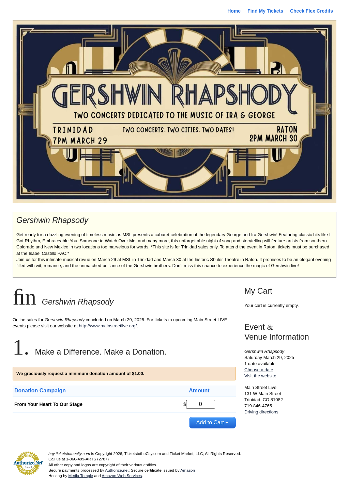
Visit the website (260, 375)
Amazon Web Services (122, 475)
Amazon (187, 470)
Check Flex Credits (311, 11)
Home (234, 11)
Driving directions (261, 411)
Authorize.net (116, 470)
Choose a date (258, 369)
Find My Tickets (265, 11)
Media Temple (80, 475)
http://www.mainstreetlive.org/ (108, 325)
